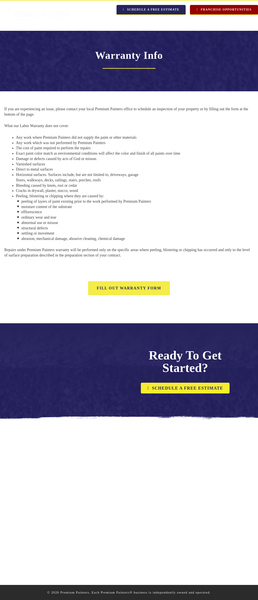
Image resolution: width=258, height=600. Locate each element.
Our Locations (94, 22)
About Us (122, 22)
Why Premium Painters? (156, 22)
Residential (191, 22)
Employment (246, 22)
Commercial (219, 22)
